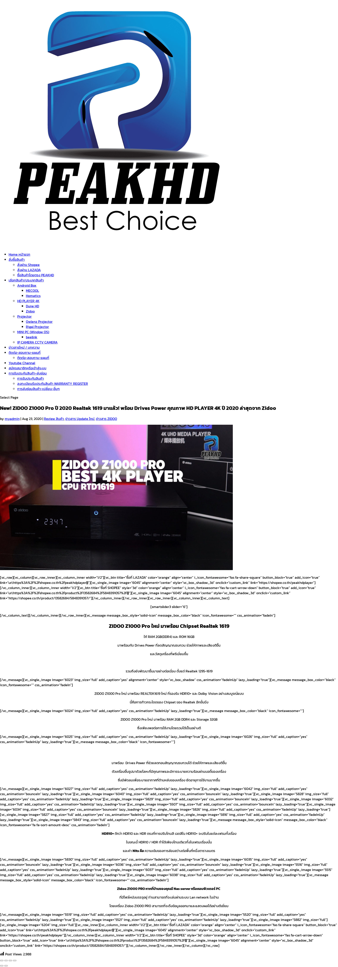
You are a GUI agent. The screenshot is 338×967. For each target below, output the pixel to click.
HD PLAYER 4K (28, 300)
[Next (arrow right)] (6, 965)
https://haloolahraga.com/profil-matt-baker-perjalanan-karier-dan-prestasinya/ (62, 662)
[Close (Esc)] (1, 960)
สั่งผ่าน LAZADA (29, 269)
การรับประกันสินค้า (30, 378)
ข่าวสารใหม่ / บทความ (24, 347)
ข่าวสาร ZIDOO (106, 418)
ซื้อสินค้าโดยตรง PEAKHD (35, 275)
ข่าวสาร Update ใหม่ (79, 418)
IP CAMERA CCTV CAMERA (37, 342)
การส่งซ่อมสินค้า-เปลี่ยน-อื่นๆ (38, 388)
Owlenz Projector (39, 321)
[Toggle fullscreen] (10, 960)
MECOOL (32, 290)
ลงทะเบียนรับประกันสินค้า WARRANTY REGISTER (52, 383)
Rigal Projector (37, 326)
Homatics (33, 295)
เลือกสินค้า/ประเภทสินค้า (26, 280)
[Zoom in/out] (14, 960)
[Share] (6, 960)
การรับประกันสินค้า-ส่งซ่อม (28, 373)
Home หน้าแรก (19, 254)
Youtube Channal (22, 362)
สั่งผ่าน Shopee (28, 264)
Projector (24, 316)
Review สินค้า (54, 418)
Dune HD (32, 306)
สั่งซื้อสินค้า (17, 259)
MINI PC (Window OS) (33, 331)
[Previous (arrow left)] (1, 965)
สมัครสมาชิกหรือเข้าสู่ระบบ (27, 368)
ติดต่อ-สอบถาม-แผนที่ (25, 352)
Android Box (26, 285)
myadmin (12, 418)
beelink (31, 337)
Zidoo (30, 311)
